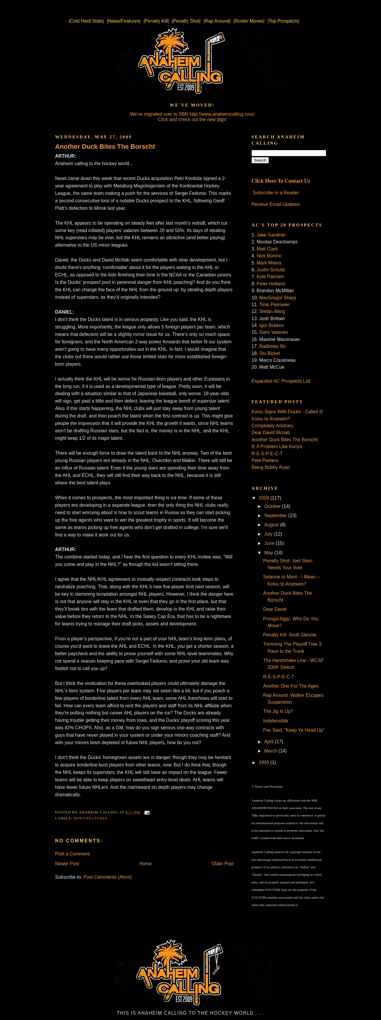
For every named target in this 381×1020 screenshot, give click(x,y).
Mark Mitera (269, 262)
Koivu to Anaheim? (271, 418)
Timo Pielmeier (274, 304)
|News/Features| (123, 21)
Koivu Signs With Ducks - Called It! (287, 411)
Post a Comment (72, 853)
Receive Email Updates (276, 204)
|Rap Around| (217, 21)
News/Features (90, 818)
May (269, 552)
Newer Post (67, 863)
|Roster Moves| (248, 21)
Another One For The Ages (290, 686)
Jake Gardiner (271, 234)
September (276, 515)
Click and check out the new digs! (192, 119)
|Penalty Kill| (156, 21)
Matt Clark (267, 248)
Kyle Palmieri (270, 276)
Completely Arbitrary (272, 425)
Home (145, 863)
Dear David (274, 609)
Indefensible (275, 720)
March (271, 750)
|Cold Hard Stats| (86, 21)
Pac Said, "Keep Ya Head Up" (293, 730)
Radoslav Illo (272, 346)
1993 (264, 762)
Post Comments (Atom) (107, 877)
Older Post (223, 863)
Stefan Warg (272, 311)
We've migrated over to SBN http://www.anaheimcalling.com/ (192, 114)
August (272, 524)
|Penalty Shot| (186, 21)
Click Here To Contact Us (281, 181)
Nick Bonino (269, 255)
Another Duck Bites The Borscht (105, 146)
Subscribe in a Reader (276, 192)
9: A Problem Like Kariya (277, 446)
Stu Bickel (269, 353)
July (269, 533)
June (270, 543)
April (269, 741)
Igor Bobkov (271, 325)
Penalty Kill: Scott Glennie (289, 634)
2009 (264, 497)
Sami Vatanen (273, 332)
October (273, 506)
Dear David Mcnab (271, 432)
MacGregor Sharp (277, 297)
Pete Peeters (265, 460)
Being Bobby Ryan (271, 467)
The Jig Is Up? (278, 711)
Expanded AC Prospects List (281, 381)
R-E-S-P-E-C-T (267, 453)
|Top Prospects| (283, 21)
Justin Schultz (271, 269)
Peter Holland (271, 283)
